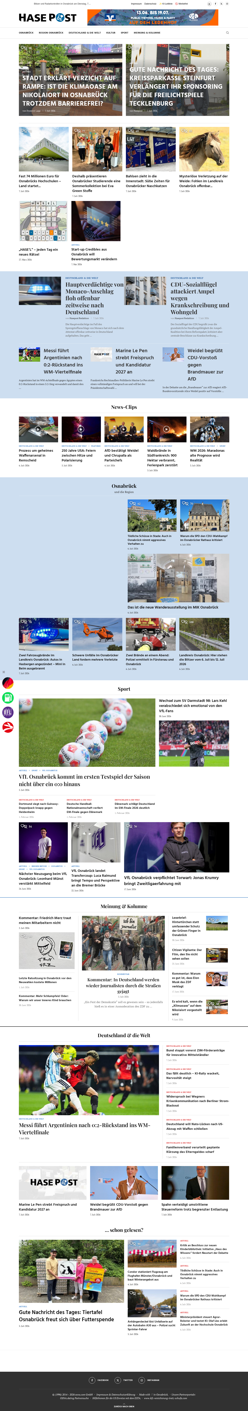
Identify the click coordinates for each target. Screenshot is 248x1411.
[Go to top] (124, 1406)
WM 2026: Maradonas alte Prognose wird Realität (207, 455)
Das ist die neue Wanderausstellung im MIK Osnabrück (173, 608)
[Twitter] (221, 4)
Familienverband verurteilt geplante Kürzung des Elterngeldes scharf (193, 1150)
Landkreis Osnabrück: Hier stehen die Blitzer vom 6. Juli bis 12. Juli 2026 (203, 660)
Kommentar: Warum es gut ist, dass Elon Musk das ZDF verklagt (186, 980)
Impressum (136, 4)
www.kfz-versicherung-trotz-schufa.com (165, 1398)
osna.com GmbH (84, 1394)
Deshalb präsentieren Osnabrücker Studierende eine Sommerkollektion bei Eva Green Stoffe (96, 184)
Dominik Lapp (33, 110)
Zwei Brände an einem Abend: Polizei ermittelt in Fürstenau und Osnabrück (150, 660)
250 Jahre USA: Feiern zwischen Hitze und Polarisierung (79, 455)
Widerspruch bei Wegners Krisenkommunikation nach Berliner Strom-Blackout (197, 1101)
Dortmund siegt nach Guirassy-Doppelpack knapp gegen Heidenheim (39, 808)
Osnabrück (26, 33)
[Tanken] (8, 698)
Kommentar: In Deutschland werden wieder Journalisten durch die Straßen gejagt (123, 985)
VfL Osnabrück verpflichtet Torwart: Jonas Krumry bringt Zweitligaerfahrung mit (171, 881)
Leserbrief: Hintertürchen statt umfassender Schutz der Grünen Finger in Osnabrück (186, 926)
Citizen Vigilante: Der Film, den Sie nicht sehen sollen (187, 954)
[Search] (227, 33)
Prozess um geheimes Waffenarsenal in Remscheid (36, 455)
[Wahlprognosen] (8, 683)
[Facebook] (215, 4)
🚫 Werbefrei (181, 4)
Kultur (110, 33)
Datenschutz (150, 4)
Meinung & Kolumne (147, 33)
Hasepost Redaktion (79, 318)
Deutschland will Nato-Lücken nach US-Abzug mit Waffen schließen (194, 1126)
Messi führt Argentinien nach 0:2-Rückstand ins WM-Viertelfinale (63, 361)
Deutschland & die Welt (85, 33)
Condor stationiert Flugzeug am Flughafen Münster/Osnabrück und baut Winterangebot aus (150, 1276)
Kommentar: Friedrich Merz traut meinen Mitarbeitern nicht (45, 920)
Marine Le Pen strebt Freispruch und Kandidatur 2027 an (135, 361)
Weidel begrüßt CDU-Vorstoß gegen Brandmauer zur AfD (119, 1207)
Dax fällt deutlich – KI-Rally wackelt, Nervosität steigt (192, 1076)
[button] (27, 4)
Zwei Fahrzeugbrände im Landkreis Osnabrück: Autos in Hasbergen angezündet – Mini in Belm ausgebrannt (42, 662)
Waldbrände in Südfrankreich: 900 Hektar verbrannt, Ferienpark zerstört (162, 458)
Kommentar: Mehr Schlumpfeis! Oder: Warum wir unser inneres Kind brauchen (45, 998)
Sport (124, 33)
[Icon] (38, 429)
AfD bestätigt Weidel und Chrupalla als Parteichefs (121, 455)
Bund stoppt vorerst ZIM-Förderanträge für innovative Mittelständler (195, 1053)
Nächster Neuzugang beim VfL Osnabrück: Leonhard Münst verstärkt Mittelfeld (43, 879)
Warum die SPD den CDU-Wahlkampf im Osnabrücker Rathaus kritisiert (203, 538)
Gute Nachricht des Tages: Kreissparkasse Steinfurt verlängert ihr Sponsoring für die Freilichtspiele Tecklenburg (175, 87)
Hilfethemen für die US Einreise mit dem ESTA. (116, 1398)
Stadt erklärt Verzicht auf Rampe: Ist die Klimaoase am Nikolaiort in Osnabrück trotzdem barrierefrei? (70, 91)
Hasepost (138, 110)
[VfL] (8, 712)
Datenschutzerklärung (123, 1394)
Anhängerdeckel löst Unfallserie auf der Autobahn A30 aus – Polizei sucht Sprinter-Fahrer (151, 1325)
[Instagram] (227, 4)
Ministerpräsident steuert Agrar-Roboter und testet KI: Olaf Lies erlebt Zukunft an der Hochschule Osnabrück (204, 1321)
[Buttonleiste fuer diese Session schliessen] (3, 672)
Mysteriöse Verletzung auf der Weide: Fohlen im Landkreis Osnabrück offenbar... (203, 181)
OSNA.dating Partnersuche (74, 1398)
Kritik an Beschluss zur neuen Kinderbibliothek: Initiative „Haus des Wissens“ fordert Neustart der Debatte (204, 1249)
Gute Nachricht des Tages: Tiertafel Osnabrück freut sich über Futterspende (66, 1316)
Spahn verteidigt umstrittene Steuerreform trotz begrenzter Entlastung (194, 1207)
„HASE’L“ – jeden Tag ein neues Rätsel (38, 252)
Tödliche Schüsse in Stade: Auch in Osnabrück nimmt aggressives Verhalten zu (149, 540)
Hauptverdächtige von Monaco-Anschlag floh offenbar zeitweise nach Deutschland (94, 298)
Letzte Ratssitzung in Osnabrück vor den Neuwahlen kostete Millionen (45, 980)
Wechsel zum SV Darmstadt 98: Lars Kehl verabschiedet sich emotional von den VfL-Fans (193, 706)
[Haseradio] (8, 727)
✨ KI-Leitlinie (165, 4)
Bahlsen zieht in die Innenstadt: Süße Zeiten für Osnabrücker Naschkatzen (148, 181)
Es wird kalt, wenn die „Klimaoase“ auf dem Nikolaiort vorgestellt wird (187, 1008)
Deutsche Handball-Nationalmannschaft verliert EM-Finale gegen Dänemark (85, 808)
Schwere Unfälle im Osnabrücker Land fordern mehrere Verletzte (95, 657)
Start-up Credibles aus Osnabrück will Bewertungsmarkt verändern (94, 254)
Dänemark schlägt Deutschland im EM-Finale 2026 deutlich (135, 806)
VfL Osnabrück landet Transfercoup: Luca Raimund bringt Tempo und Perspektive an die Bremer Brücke (95, 878)
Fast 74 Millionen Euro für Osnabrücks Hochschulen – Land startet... (40, 181)
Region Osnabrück (51, 33)
